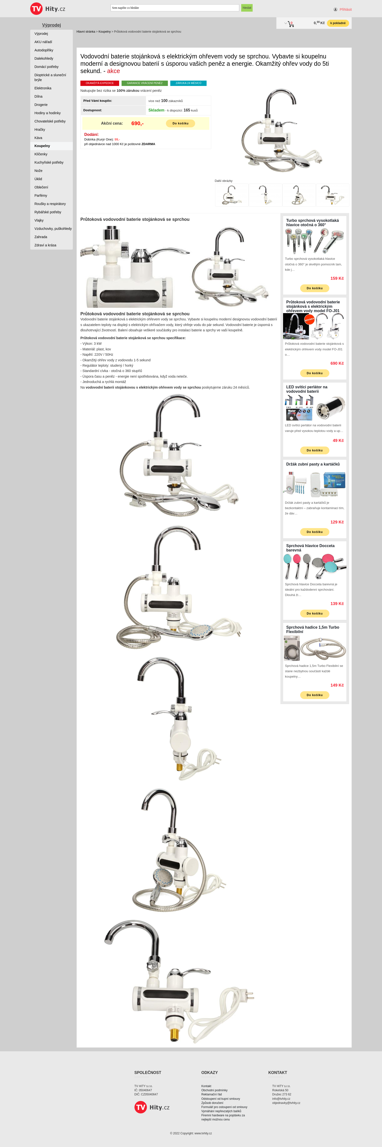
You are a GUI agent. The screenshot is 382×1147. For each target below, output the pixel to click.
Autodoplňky (44, 50)
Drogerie (41, 105)
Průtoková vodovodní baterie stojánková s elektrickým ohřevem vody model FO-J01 (313, 306)
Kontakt (206, 1086)
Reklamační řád (211, 1094)
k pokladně (338, 23)
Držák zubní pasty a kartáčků (313, 464)
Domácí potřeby (47, 67)
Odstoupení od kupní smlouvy (220, 1098)
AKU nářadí (43, 42)
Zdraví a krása (45, 245)
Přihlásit (346, 9)
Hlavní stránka (85, 31)
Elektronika (43, 88)
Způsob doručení (212, 1103)
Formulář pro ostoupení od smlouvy (224, 1107)
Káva (38, 138)
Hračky (40, 129)
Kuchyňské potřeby (49, 162)
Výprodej (51, 25)
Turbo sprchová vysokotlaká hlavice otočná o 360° (312, 222)
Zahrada (41, 237)
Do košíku (180, 123)
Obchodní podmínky (214, 1090)
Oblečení (41, 187)
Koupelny (104, 31)
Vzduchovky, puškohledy (53, 229)
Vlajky (39, 220)
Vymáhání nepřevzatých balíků (221, 1111)
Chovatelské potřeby (50, 121)
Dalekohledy (44, 58)
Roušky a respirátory (50, 204)
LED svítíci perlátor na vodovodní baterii (306, 389)
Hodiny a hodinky (48, 113)
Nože (39, 171)
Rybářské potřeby (48, 212)
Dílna (39, 96)
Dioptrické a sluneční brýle (50, 77)
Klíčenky (41, 154)
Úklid (38, 179)
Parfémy (41, 195)
